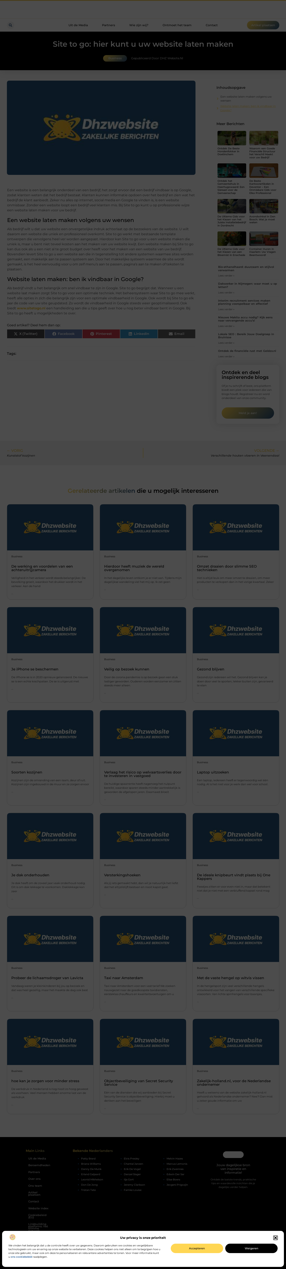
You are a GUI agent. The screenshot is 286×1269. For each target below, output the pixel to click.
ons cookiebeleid (21, 1256)
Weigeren (251, 1248)
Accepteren (197, 1248)
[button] (275, 1238)
